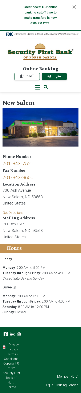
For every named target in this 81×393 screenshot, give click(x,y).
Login (54, 76)
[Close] (74, 7)
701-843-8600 (18, 177)
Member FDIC (67, 376)
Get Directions (13, 213)
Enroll (27, 76)
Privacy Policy (14, 347)
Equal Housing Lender (62, 385)
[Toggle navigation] (37, 87)
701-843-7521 (18, 164)
